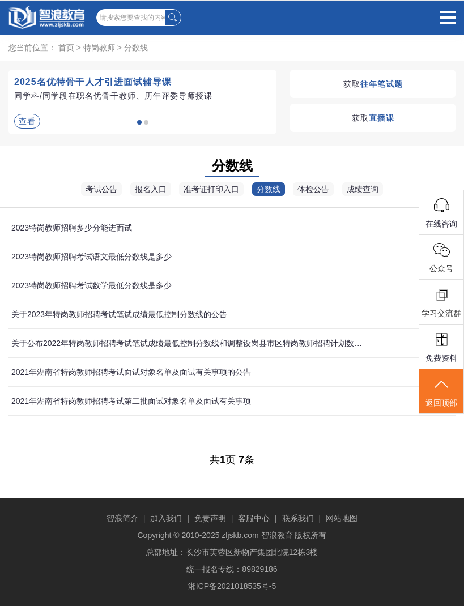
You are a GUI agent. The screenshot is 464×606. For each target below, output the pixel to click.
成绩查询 (362, 189)
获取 (373, 84)
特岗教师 (99, 47)
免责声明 (210, 518)
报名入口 (151, 189)
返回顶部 (441, 392)
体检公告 (313, 189)
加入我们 (166, 518)
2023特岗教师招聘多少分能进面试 (71, 227)
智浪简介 (122, 518)
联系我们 (298, 518)
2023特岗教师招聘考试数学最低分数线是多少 (91, 285)
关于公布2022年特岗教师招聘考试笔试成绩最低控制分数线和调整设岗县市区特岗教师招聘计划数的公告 (189, 343)
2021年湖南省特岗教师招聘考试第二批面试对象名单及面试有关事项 (131, 401)
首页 (66, 47)
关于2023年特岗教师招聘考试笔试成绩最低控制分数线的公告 (119, 314)
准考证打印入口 (211, 189)
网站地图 (341, 518)
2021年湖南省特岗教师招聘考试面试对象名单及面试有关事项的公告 (131, 372)
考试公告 (101, 189)
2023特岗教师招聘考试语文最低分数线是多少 (91, 256)
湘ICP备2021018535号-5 (232, 586)
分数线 (136, 47)
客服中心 (254, 518)
